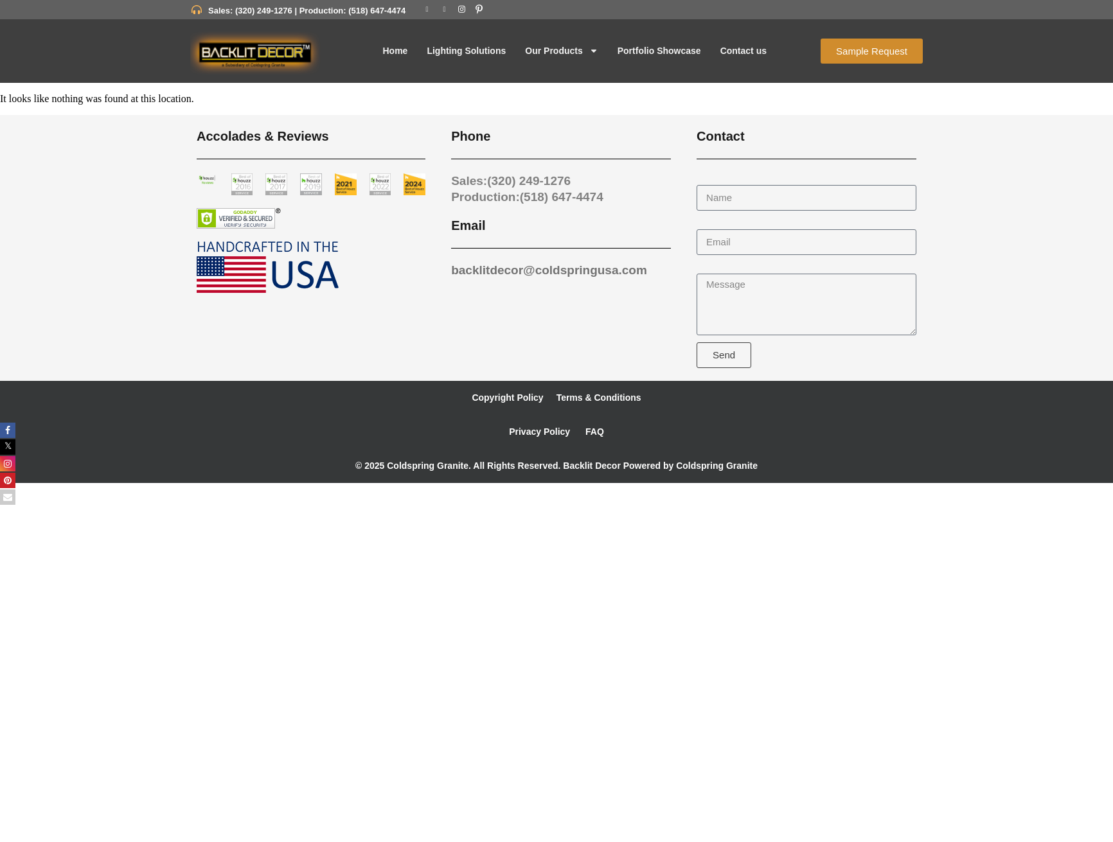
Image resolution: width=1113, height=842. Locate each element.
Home (394, 51)
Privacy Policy (539, 431)
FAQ (593, 431)
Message (717, 267)
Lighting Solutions (466, 51)
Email (709, 223)
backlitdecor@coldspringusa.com (549, 270)
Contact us (743, 51)
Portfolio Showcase (659, 51)
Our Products (561, 51)
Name (710, 178)
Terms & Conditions (598, 397)
